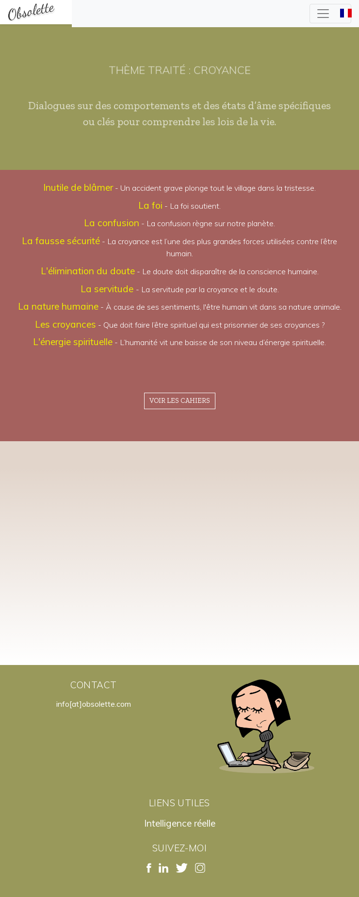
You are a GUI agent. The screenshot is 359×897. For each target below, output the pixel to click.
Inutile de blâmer (78, 187)
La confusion (111, 223)
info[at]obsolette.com (93, 704)
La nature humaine (58, 306)
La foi (150, 205)
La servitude (108, 289)
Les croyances (65, 324)
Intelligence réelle (179, 823)
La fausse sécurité (61, 241)
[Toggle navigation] (330, 13)
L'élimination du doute (88, 271)
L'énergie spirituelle (73, 342)
